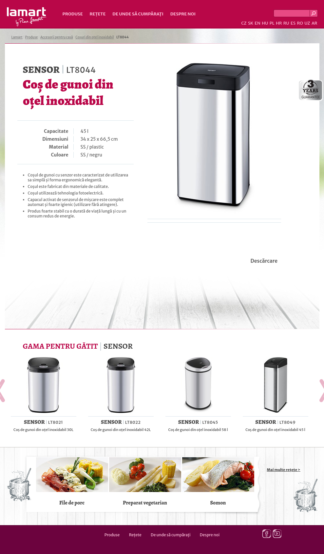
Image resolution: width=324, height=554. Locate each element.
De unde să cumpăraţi (137, 14)
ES (293, 23)
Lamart (27, 17)
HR (279, 23)
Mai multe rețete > (283, 469)
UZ (307, 23)
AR (314, 23)
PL (272, 23)
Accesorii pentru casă (56, 37)
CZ (243, 23)
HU (265, 23)
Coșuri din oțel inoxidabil (94, 37)
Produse (73, 14)
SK (250, 23)
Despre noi (183, 14)
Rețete (98, 14)
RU (286, 23)
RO (300, 23)
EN (257, 23)
